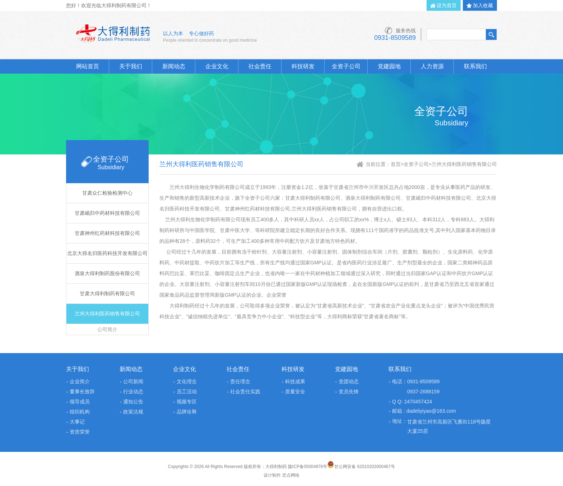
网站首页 (87, 66)
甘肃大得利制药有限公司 (107, 293)
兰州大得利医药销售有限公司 (107, 313)
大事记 (77, 422)
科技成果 (295, 381)
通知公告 (133, 401)
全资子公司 (346, 66)
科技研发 (303, 66)
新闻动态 (173, 66)
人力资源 (432, 66)
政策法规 (133, 412)
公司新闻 (133, 381)
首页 (396, 164)
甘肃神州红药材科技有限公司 (107, 233)
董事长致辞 (82, 391)
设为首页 (447, 5)
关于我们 (130, 66)
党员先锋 (349, 391)
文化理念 (187, 381)
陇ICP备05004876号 (307, 466)
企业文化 (216, 66)
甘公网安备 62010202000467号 (361, 466)
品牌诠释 (187, 412)
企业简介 (80, 381)
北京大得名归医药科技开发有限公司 (107, 253)
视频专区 (187, 401)
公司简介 (107, 329)
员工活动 (187, 391)
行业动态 (133, 391)
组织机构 (80, 412)
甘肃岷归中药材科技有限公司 (107, 213)
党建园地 (389, 66)
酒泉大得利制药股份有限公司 (107, 273)
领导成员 (80, 401)
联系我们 (475, 66)
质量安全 (295, 391)
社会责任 (259, 66)
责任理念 (240, 381)
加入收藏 (483, 5)
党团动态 (349, 381)
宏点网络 (290, 475)
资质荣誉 (80, 432)
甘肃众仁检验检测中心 (107, 193)
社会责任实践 (245, 391)
